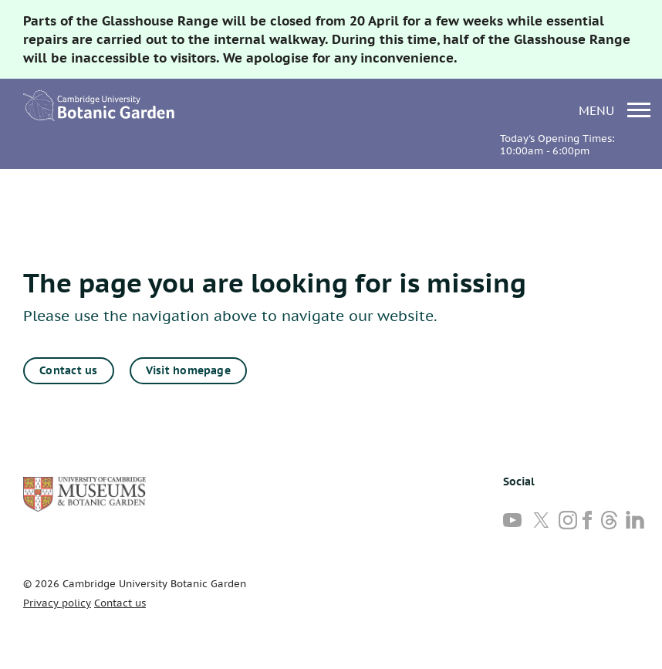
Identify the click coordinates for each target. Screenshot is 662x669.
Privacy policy (57, 603)
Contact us (68, 370)
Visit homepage (188, 370)
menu (614, 110)
